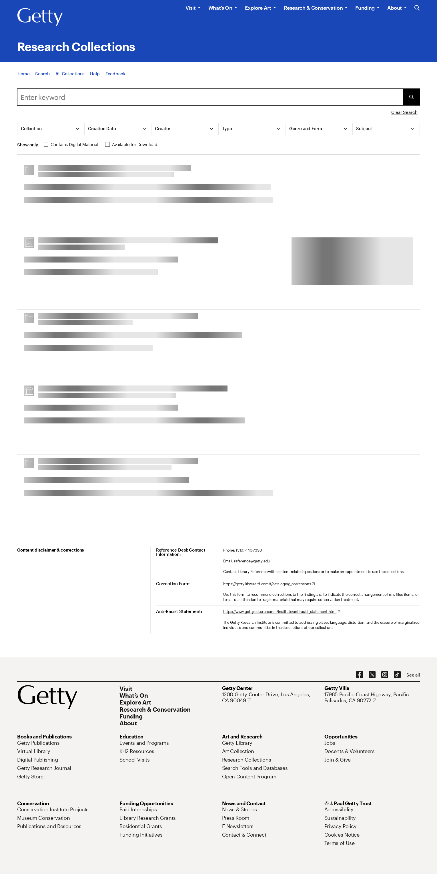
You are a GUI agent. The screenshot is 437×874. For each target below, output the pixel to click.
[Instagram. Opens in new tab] (384, 675)
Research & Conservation (313, 8)
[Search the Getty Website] (417, 8)
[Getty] (40, 17)
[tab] (51, 129)
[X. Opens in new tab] (372, 675)
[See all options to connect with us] (413, 675)
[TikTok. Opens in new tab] (397, 675)
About (394, 8)
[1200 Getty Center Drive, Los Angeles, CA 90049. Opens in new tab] (270, 697)
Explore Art (258, 8)
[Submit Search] (411, 97)
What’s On (220, 8)
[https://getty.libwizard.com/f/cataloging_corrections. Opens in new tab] (269, 584)
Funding (364, 8)
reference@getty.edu (252, 561)
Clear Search (404, 112)
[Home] (23, 73)
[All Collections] (70, 73)
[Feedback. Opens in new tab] (115, 73)
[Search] (42, 73)
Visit (190, 8)
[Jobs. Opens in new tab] (329, 743)
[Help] (94, 73)
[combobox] (210, 97)
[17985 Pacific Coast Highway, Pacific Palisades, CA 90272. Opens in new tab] (372, 697)
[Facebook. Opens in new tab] (359, 675)
